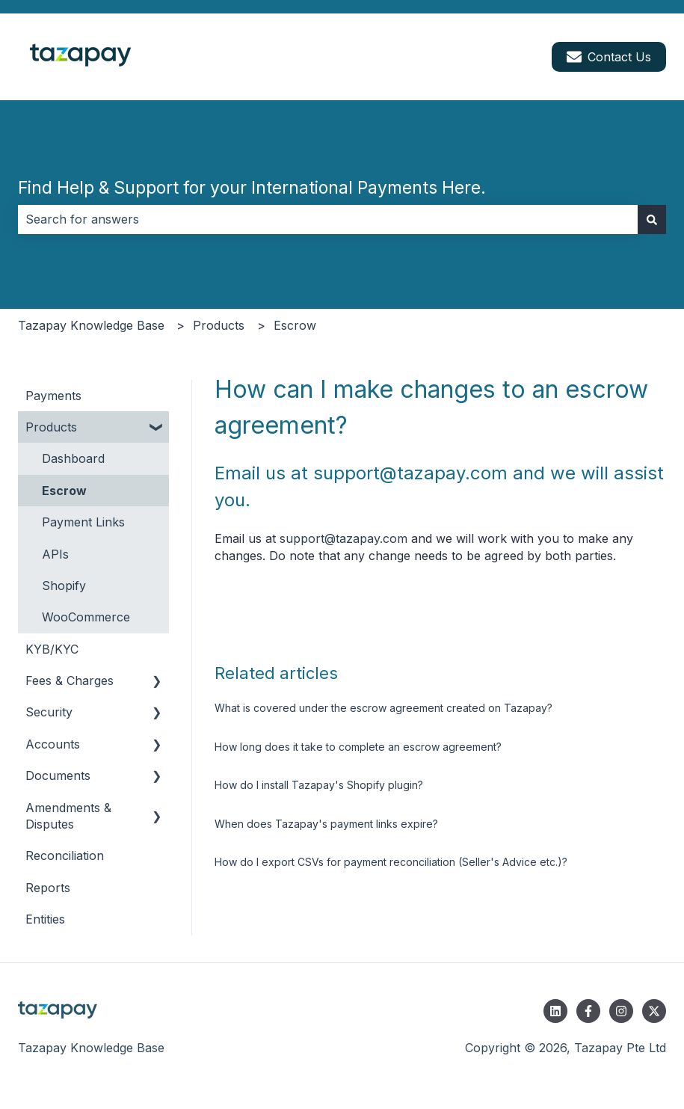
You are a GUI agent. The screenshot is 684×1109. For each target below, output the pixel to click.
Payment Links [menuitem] (83, 521)
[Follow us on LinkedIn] (555, 1011)
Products (218, 325)
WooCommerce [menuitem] (86, 616)
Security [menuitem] (49, 711)
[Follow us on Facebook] (588, 1011)
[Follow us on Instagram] (621, 1011)
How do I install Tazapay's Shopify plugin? (319, 784)
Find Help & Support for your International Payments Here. (252, 187)
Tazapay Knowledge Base (91, 325)
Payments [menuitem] (53, 395)
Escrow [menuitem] (64, 490)
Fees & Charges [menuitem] (69, 680)
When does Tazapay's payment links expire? (326, 823)
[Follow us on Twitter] (654, 1011)
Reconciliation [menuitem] (64, 855)
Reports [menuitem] (47, 887)
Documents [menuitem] (57, 775)
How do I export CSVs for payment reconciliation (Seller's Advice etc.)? (391, 861)
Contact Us (609, 56)
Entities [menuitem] (45, 919)
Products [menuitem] (51, 427)
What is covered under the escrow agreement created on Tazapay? (383, 707)
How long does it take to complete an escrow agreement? (358, 746)
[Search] (652, 219)
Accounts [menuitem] (52, 744)
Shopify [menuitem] (64, 585)
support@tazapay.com (343, 538)
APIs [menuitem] (55, 554)
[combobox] (328, 219)
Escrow (295, 325)
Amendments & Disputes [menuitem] (68, 816)
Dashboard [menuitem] (73, 458)
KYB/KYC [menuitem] (51, 649)
